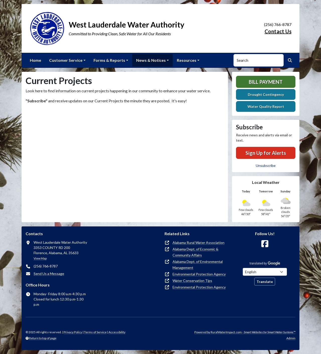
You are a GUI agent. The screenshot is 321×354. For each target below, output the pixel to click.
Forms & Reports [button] (109, 60)
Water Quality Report (266, 106)
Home (35, 60)
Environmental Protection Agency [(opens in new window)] (199, 274)
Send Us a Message (49, 273)
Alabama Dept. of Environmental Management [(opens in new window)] (198, 264)
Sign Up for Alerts (266, 153)
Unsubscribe (266, 165)
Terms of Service (95, 332)
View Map (40, 258)
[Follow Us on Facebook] (264, 244)
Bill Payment (266, 82)
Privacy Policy (73, 332)
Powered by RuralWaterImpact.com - (244, 332)
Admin (290, 338)
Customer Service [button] (66, 60)
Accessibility (117, 332)
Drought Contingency (266, 94)
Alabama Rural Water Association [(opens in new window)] (198, 242)
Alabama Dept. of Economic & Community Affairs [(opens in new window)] (195, 252)
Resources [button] (186, 60)
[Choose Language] (265, 272)
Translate (265, 281)
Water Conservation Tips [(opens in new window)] (192, 280)
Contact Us (278, 31)
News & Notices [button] (151, 60)
